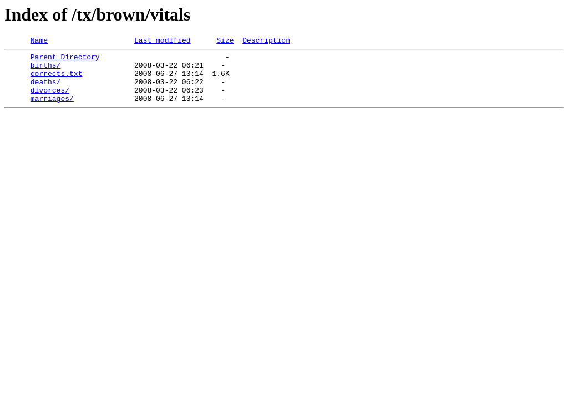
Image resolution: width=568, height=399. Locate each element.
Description (266, 42)
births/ (46, 70)
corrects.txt (57, 80)
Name (39, 42)
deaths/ (46, 90)
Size (225, 42)
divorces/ (50, 100)
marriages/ (52, 110)
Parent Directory (65, 60)
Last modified (162, 42)
